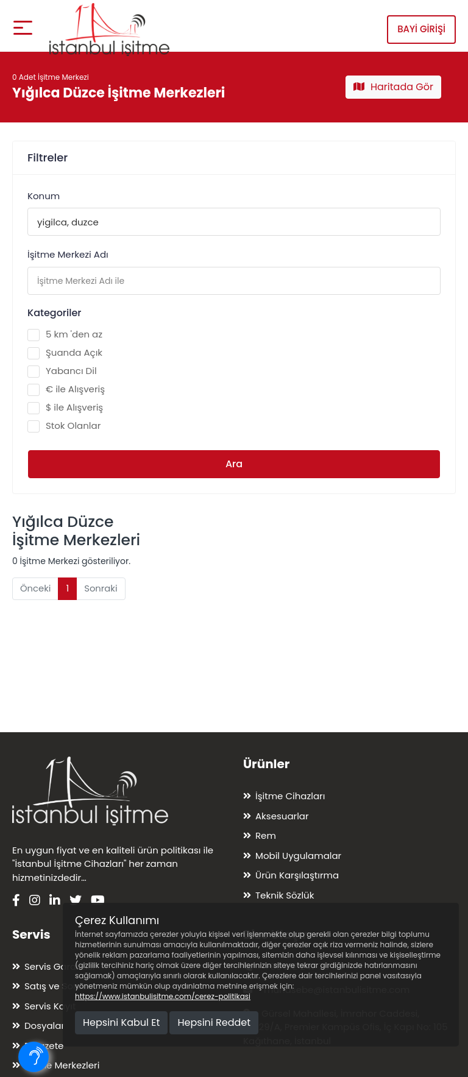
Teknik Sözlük (284, 895)
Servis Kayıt (50, 1006)
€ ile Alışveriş (66, 389)
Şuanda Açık (64, 352)
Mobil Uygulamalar (298, 855)
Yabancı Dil (62, 370)
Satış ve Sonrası (60, 986)
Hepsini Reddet (213, 1022)
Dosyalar (44, 1025)
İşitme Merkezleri (61, 1065)
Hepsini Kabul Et (121, 1022)
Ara (234, 464)
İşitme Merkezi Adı (67, 254)
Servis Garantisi (59, 966)
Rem (265, 835)
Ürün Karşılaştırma (297, 875)
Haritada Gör (393, 87)
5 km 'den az (64, 334)
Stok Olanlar (64, 425)
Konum (43, 195)
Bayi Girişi (421, 25)
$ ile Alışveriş (65, 407)
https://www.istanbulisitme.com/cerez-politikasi (162, 996)
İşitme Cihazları (290, 795)
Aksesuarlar (282, 816)
